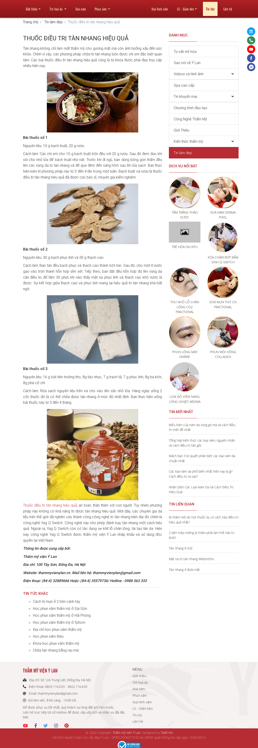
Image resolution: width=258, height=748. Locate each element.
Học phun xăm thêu (48, 636)
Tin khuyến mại (185, 96)
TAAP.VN (167, 732)
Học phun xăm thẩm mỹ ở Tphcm (59, 622)
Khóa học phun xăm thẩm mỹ (56, 643)
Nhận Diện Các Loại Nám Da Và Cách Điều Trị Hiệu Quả (201, 489)
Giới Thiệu (181, 130)
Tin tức (210, 7)
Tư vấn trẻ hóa (185, 51)
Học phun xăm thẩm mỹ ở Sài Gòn (60, 608)
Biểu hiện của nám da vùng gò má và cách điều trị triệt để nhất (202, 427)
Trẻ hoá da (56, 7)
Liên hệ (227, 7)
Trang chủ (30, 22)
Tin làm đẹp (53, 22)
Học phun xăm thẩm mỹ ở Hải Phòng (62, 615)
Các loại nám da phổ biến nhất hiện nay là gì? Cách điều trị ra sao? (201, 474)
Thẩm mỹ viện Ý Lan (127, 732)
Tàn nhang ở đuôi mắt (184, 569)
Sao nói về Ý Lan (187, 62)
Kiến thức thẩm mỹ (188, 141)
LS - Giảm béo (185, 7)
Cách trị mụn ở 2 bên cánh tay (56, 601)
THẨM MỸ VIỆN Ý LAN (202, 670)
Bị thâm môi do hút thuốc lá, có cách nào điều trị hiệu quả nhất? (203, 519)
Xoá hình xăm (160, 7)
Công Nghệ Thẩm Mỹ (190, 119)
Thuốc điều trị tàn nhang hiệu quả (50, 505)
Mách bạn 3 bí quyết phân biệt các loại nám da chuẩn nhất (202, 458)
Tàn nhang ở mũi (180, 548)
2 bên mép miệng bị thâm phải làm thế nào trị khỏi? (201, 535)
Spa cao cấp (184, 85)
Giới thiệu (31, 7)
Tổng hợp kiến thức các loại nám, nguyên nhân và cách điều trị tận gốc (202, 443)
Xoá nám (80, 7)
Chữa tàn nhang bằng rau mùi (56, 650)
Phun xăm (101, 7)
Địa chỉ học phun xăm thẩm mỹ (57, 629)
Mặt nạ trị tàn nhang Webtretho (191, 559)
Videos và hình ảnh (188, 74)
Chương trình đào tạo (190, 108)
